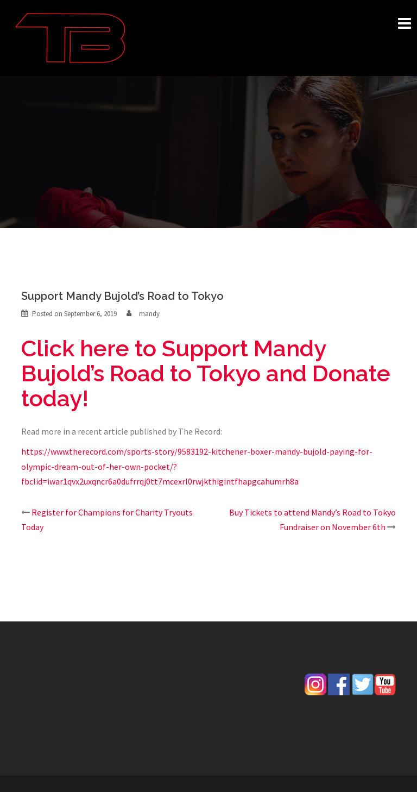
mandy (149, 313)
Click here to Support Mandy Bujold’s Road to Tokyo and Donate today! (205, 373)
